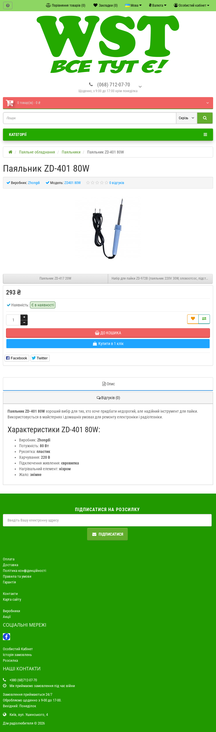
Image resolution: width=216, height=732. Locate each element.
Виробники (11, 611)
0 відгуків (116, 183)
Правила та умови (17, 576)
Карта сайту (12, 599)
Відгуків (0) (108, 397)
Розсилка (10, 660)
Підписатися (107, 534)
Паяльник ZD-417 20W (55, 278)
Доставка (10, 565)
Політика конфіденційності (24, 570)
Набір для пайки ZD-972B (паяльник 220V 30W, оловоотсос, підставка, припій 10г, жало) (162, 278)
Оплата (8, 559)
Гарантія (9, 582)
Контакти (10, 593)
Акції (7, 617)
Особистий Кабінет (18, 649)
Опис (108, 384)
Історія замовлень (17, 655)
